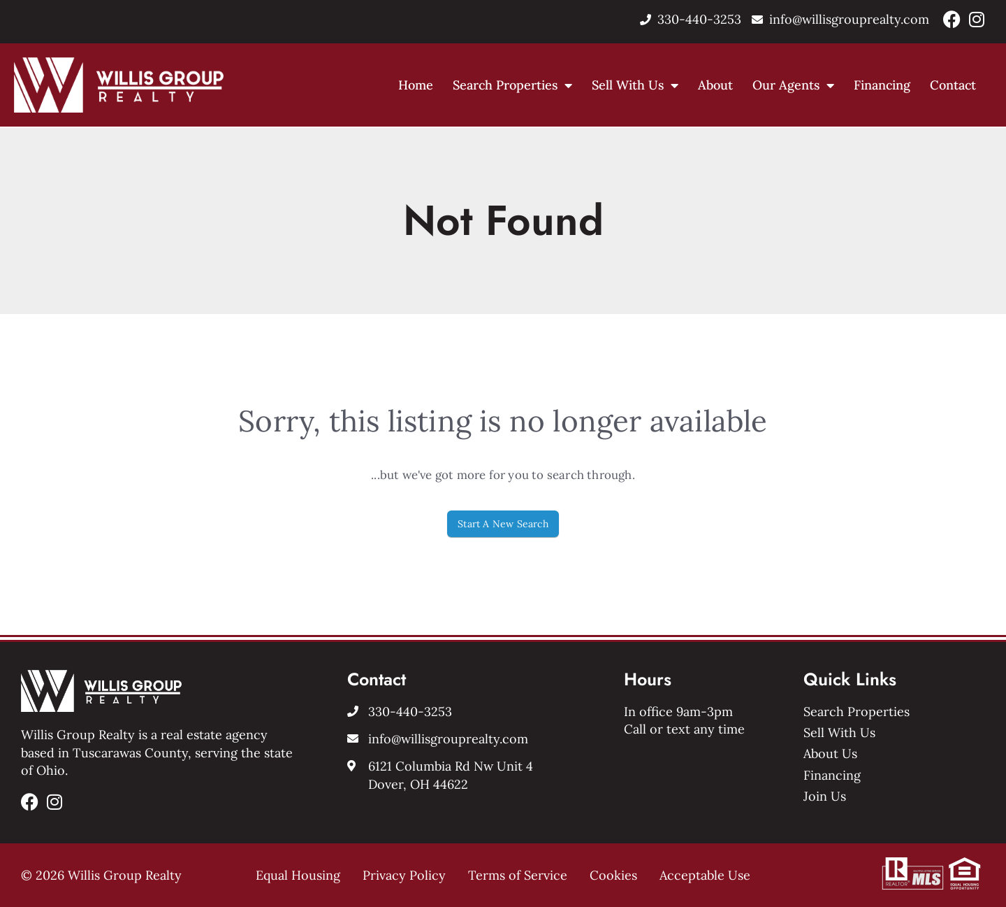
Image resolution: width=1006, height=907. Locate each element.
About (715, 85)
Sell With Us (635, 85)
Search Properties (512, 85)
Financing (882, 85)
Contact (953, 85)
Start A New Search (503, 523)
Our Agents (793, 85)
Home (415, 85)
